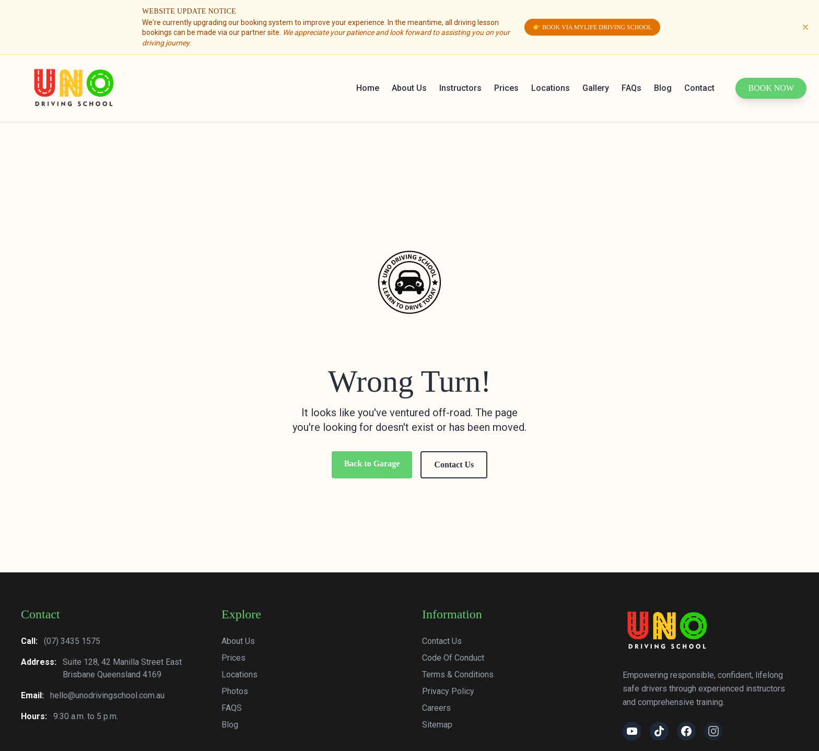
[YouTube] (632, 731)
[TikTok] (659, 731)
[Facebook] (686, 731)
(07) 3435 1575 (72, 641)
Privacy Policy (448, 691)
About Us (409, 88)
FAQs (631, 88)
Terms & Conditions (458, 674)
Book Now (771, 88)
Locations (550, 88)
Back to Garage (372, 463)
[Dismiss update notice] (805, 27)
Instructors (460, 88)
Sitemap (437, 725)
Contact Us (454, 464)
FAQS (231, 708)
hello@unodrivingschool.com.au (107, 695)
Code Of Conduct (453, 658)
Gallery (595, 88)
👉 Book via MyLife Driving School (592, 27)
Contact (699, 88)
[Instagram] (713, 731)
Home (367, 88)
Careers (436, 708)
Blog (663, 88)
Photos (234, 691)
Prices (506, 88)
